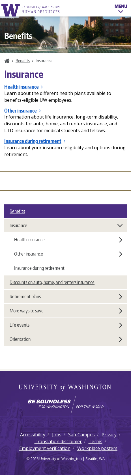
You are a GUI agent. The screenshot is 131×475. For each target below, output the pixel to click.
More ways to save (66, 310)
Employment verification (44, 448)
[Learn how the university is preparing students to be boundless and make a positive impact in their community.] (65, 405)
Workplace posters (97, 448)
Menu (121, 9)
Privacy (109, 435)
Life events (66, 324)
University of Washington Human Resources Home (30, 10)
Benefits (23, 60)
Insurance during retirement (34, 141)
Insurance (66, 225)
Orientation (66, 339)
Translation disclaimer (58, 441)
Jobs (56, 435)
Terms (95, 441)
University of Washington (65, 388)
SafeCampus (81, 435)
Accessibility (32, 435)
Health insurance (23, 87)
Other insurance (22, 110)
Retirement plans (66, 296)
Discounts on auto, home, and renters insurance (52, 282)
